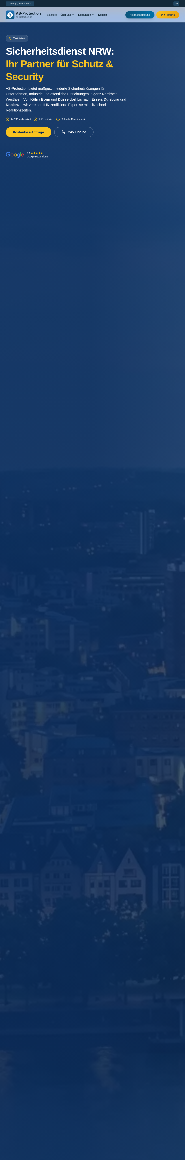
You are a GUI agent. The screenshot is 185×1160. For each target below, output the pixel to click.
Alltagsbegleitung (139, 14)
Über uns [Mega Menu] (67, 15)
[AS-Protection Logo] (23, 14)
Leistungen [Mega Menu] (86, 15)
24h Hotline (167, 14)
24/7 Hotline (74, 132)
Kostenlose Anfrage (28, 132)
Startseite (52, 15)
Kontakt (102, 15)
